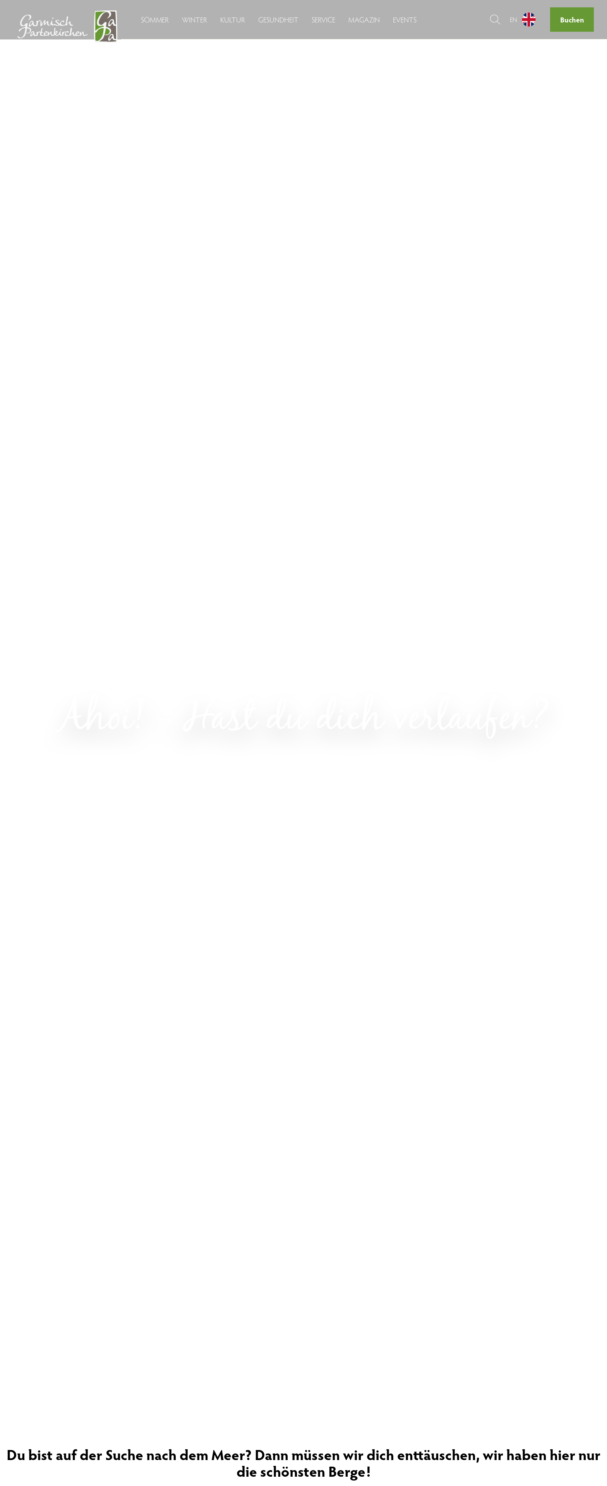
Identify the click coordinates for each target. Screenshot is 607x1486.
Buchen (572, 19)
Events (405, 19)
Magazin (364, 19)
